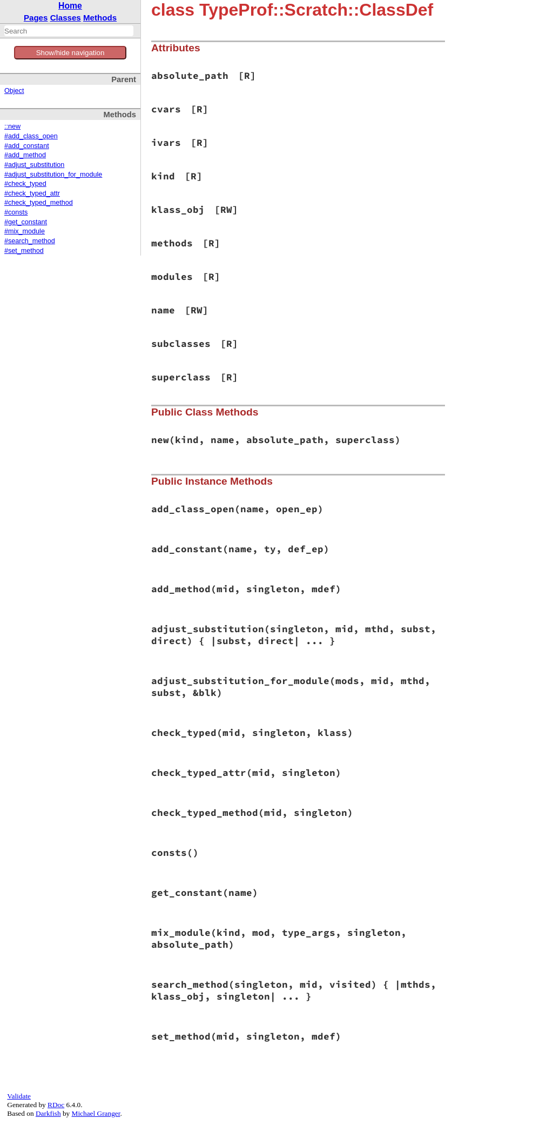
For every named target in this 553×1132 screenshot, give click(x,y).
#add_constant (26, 146)
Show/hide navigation (70, 53)
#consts (16, 212)
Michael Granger (96, 1113)
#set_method (24, 250)
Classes (65, 17)
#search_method (29, 241)
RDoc (56, 1105)
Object (14, 91)
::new (12, 126)
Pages (36, 17)
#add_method (25, 155)
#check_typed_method (38, 202)
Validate (19, 1096)
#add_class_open (31, 136)
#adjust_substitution (34, 165)
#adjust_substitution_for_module (53, 174)
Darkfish (48, 1113)
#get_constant (25, 222)
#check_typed (25, 183)
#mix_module (24, 231)
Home (70, 5)
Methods (100, 17)
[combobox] (68, 30)
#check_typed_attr (32, 193)
